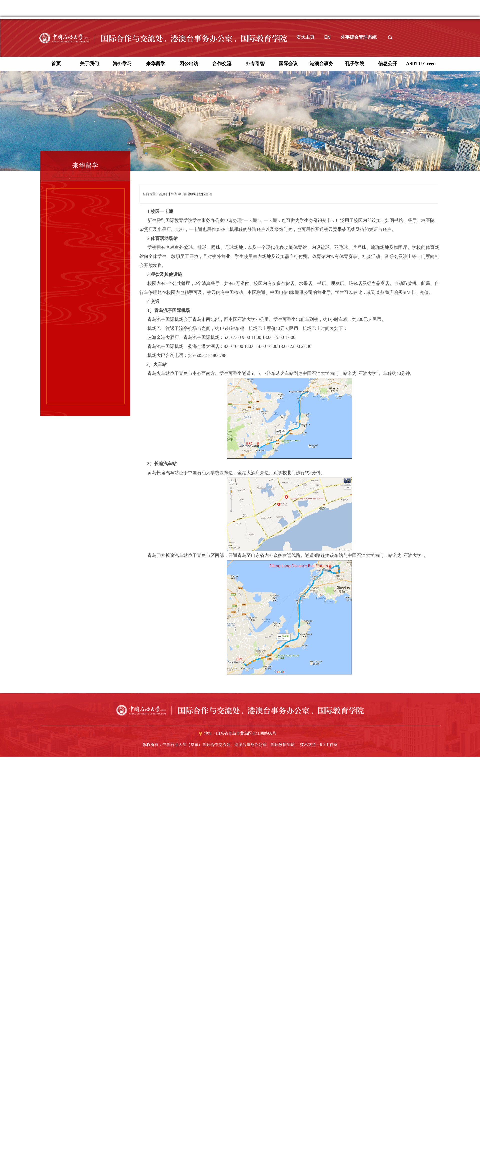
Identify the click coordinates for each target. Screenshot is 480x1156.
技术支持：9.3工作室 (318, 976)
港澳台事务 (321, 295)
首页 (56, 295)
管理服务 (189, 425)
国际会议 (288, 295)
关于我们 (89, 295)
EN (327, 268)
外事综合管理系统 (359, 268)
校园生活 (205, 425)
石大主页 (305, 268)
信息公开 (387, 295)
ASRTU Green (421, 295)
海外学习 (122, 295)
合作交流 (221, 295)
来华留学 (155, 295)
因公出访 (188, 295)
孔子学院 (354, 295)
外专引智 (255, 295)
